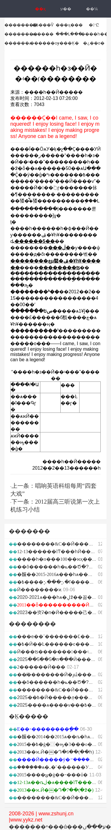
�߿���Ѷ (43, 25)
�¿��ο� (93, 43)
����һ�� (94, 34)
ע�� (65, 8)
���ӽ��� (69, 25)
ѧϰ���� (43, 34)
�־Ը (94, 25)
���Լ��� (69, 34)
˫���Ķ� (68, 43)
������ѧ (18, 43)
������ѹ (44, 43)
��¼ (92, 8)
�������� (20, 25)
